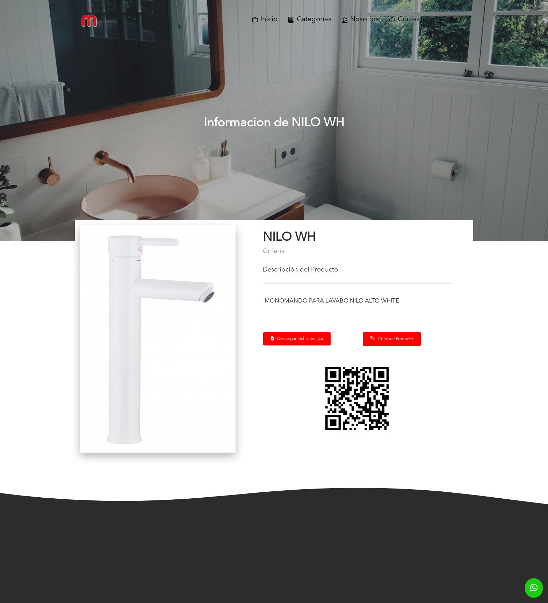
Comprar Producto (391, 338)
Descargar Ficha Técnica (297, 338)
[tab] (357, 272)
